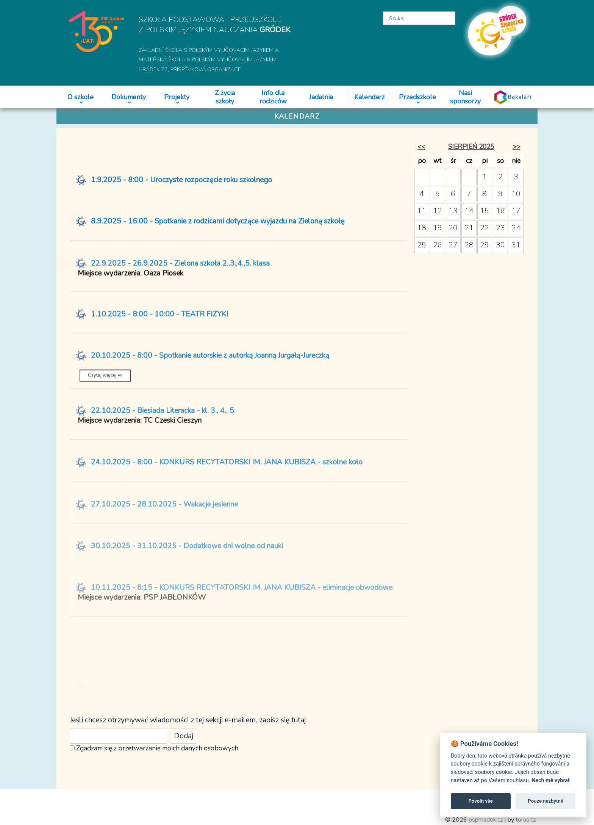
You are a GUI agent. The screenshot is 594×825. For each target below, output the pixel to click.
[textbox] (419, 18)
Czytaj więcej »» (105, 380)
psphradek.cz (486, 820)
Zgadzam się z (96, 748)
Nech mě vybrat (550, 780)
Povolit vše (481, 801)
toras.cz (526, 820)
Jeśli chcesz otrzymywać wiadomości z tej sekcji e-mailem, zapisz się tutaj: (188, 720)
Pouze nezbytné (545, 801)
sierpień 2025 (471, 146)
